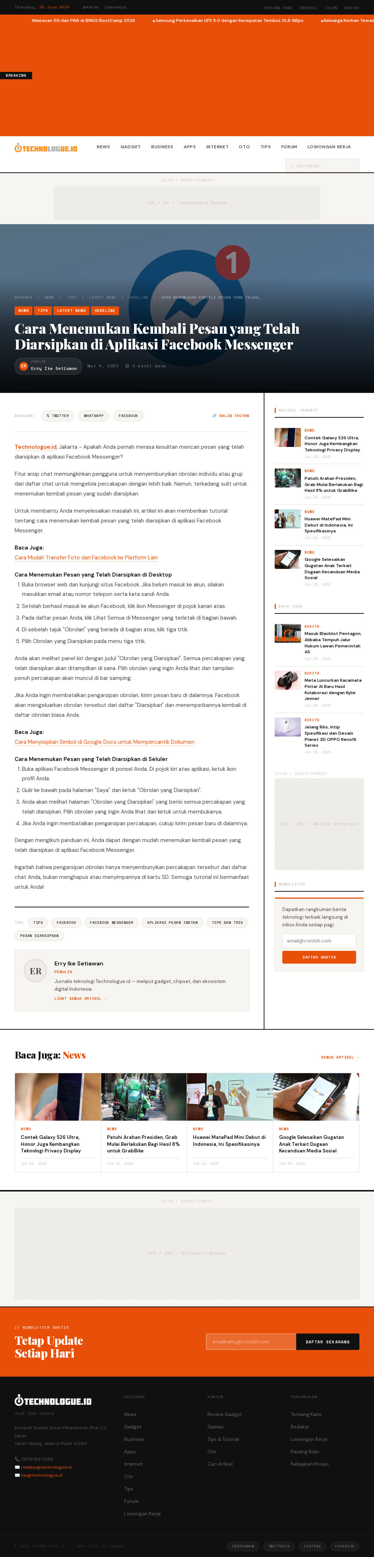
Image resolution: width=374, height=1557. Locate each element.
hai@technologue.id (41, 1475)
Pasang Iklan (305, 1452)
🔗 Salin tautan (230, 415)
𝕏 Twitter (57, 415)
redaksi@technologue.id (46, 1467)
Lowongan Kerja (329, 147)
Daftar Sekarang (328, 1342)
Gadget (131, 147)
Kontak (351, 8)
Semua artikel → (340, 1057)
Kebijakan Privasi (310, 1464)
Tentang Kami (278, 8)
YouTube (312, 1546)
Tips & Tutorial (223, 1439)
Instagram (243, 1546)
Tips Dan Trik (227, 922)
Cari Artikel (220, 1464)
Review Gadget (224, 1414)
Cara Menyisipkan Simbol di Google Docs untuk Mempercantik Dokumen (104, 742)
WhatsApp (93, 415)
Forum (289, 147)
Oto (244, 147)
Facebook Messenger (111, 922)
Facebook (128, 415)
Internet (217, 147)
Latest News (103, 297)
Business (162, 147)
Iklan (331, 8)
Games (215, 1427)
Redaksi (309, 8)
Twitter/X (279, 1546)
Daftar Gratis (319, 957)
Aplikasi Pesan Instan (172, 922)
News (103, 147)
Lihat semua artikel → (80, 998)
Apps (190, 147)
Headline (139, 297)
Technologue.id (36, 447)
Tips (265, 147)
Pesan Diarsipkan (39, 935)
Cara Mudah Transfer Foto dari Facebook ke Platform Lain (86, 557)
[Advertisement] (203, 79)
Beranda (23, 297)
